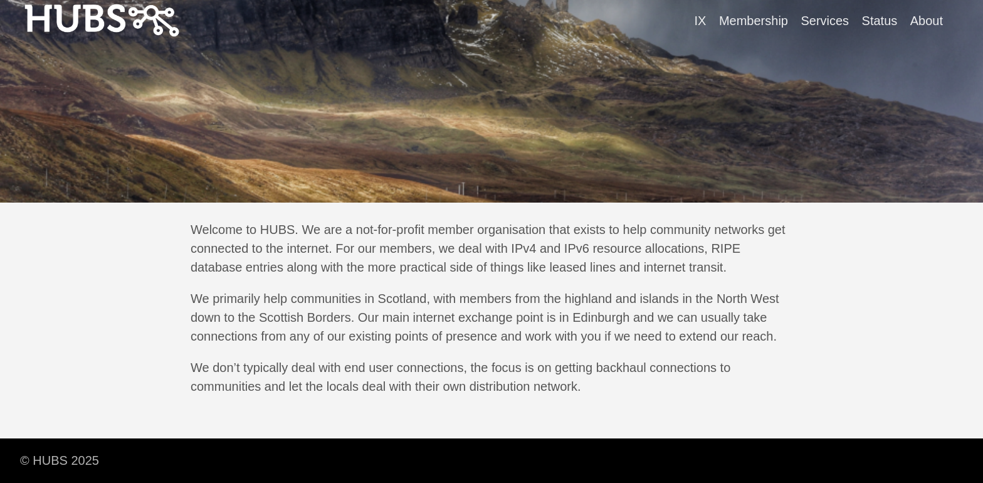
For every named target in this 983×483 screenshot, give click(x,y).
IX (701, 21)
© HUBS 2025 (59, 460)
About (926, 21)
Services (825, 21)
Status (880, 21)
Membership (753, 21)
